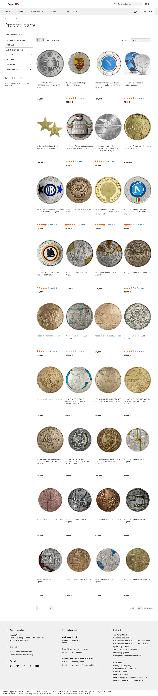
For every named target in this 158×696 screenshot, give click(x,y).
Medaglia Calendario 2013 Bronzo (78, 579)
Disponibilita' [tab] (12, 69)
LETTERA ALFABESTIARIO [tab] (16, 40)
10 (110, 161)
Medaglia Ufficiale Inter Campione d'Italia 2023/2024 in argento (50, 210)
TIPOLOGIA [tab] (10, 64)
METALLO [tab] (10, 45)
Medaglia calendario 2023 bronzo (107, 336)
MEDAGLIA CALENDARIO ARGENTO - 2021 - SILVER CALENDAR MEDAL (75, 401)
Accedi (150, 11)
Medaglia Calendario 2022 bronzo (50, 399)
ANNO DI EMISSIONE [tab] (14, 50)
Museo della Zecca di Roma (21, 652)
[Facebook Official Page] (30, 666)
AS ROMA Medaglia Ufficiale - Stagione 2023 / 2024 (48, 273)
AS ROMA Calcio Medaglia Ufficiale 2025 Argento (76, 84)
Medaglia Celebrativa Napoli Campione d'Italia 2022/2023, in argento (136, 211)
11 (110, 225)
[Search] (115, 4)
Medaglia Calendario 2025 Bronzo (137, 272)
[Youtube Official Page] (37, 666)
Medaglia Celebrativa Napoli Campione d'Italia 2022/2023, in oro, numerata (106, 211)
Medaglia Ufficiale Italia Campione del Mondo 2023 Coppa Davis (79, 147)
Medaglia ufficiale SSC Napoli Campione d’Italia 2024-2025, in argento (107, 85)
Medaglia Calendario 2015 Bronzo (107, 519)
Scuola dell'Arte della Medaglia (22, 655)
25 (52, 225)
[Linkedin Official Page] (11, 666)
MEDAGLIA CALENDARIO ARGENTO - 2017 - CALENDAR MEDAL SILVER (77, 461)
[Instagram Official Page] (24, 666)
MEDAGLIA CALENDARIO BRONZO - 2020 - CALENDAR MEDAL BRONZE (137, 401)
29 (140, 225)
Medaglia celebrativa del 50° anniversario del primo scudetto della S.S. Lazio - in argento (107, 148)
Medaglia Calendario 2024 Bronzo (50, 336)
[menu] (45, 11)
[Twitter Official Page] (17, 666)
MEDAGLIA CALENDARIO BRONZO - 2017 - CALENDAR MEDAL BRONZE (108, 461)
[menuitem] (8, 11)
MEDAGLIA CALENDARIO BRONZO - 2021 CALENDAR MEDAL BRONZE (108, 400)
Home (7, 19)
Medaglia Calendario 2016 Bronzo (50, 519)
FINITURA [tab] (10, 59)
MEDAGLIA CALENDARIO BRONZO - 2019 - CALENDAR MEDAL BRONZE (50, 461)
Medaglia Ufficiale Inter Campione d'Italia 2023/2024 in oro (137, 147)
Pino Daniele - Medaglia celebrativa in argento (133, 84)
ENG (147, 4)
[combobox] (127, 4)
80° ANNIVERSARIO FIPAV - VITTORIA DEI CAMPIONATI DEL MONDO (49, 85)
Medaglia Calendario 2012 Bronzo (137, 579)
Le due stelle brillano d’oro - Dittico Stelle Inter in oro (48, 147)
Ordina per (125, 40)
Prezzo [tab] (9, 55)
